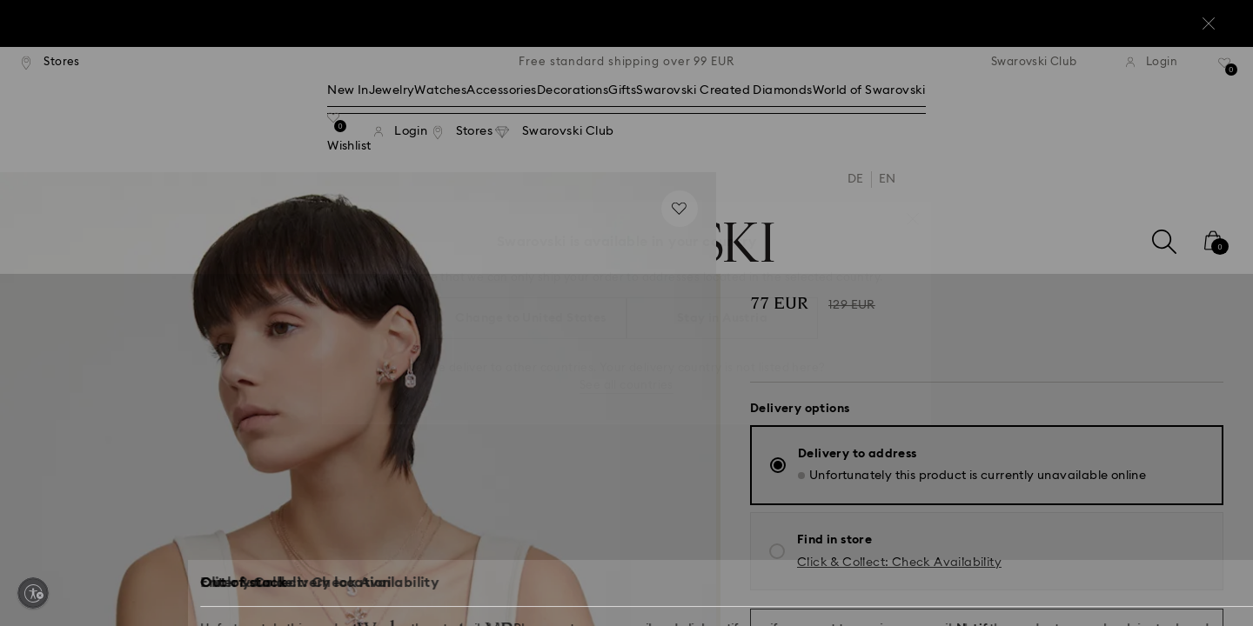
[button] (913, 210)
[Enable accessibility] (33, 593)
